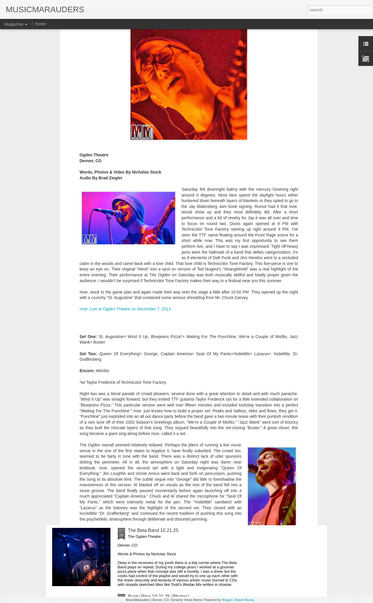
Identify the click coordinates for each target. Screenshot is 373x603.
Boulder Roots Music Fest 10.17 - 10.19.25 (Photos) (181, 464)
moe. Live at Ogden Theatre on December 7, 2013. (126, 223)
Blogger (227, 600)
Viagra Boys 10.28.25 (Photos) (159, 398)
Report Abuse (244, 600)
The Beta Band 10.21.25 (153, 530)
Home (40, 24)
